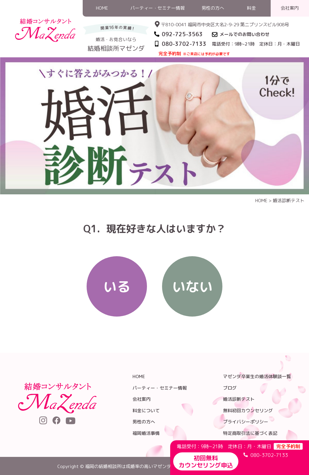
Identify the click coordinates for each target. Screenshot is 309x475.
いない (192, 286)
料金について (146, 410)
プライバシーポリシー (245, 422)
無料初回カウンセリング (248, 410)
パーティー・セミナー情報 (159, 388)
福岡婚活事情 (146, 433)
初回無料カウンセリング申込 (206, 461)
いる (116, 286)
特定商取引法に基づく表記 (250, 433)
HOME (261, 200)
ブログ (230, 388)
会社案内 (141, 399)
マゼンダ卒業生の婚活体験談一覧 (257, 376)
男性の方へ (143, 422)
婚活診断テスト (288, 200)
